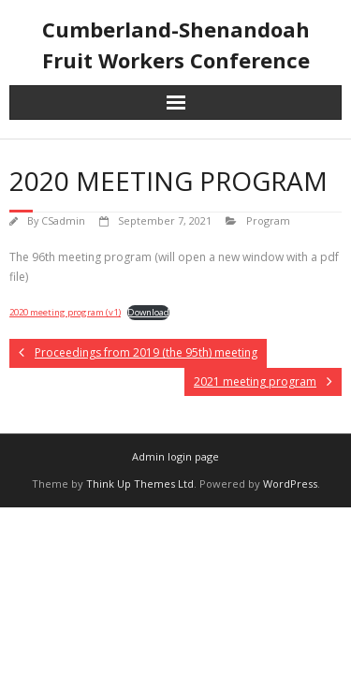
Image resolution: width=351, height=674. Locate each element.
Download (148, 312)
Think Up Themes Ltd (140, 483)
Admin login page (175, 456)
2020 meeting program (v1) (65, 312)
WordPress (290, 483)
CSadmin (63, 220)
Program (268, 220)
